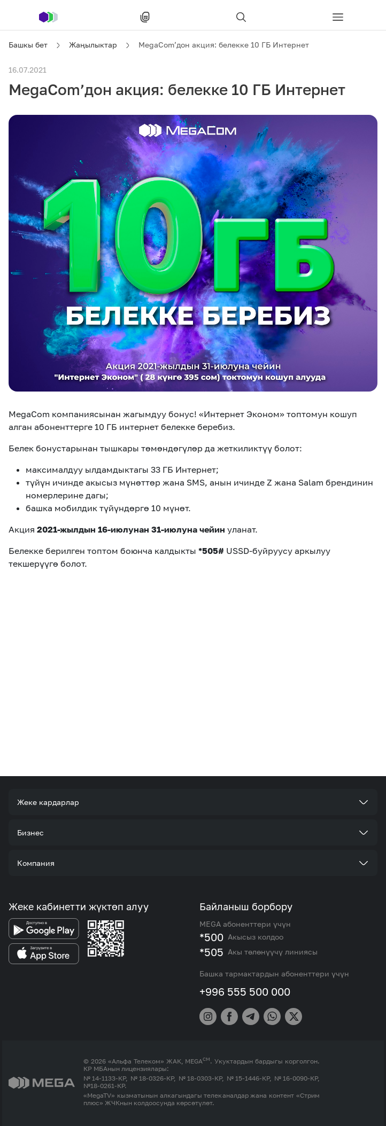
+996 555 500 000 (244, 991)
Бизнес (30, 832)
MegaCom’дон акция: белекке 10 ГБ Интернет (223, 44)
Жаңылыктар (93, 44)
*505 (211, 951)
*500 (211, 936)
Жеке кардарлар (48, 802)
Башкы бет (28, 44)
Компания (36, 862)
